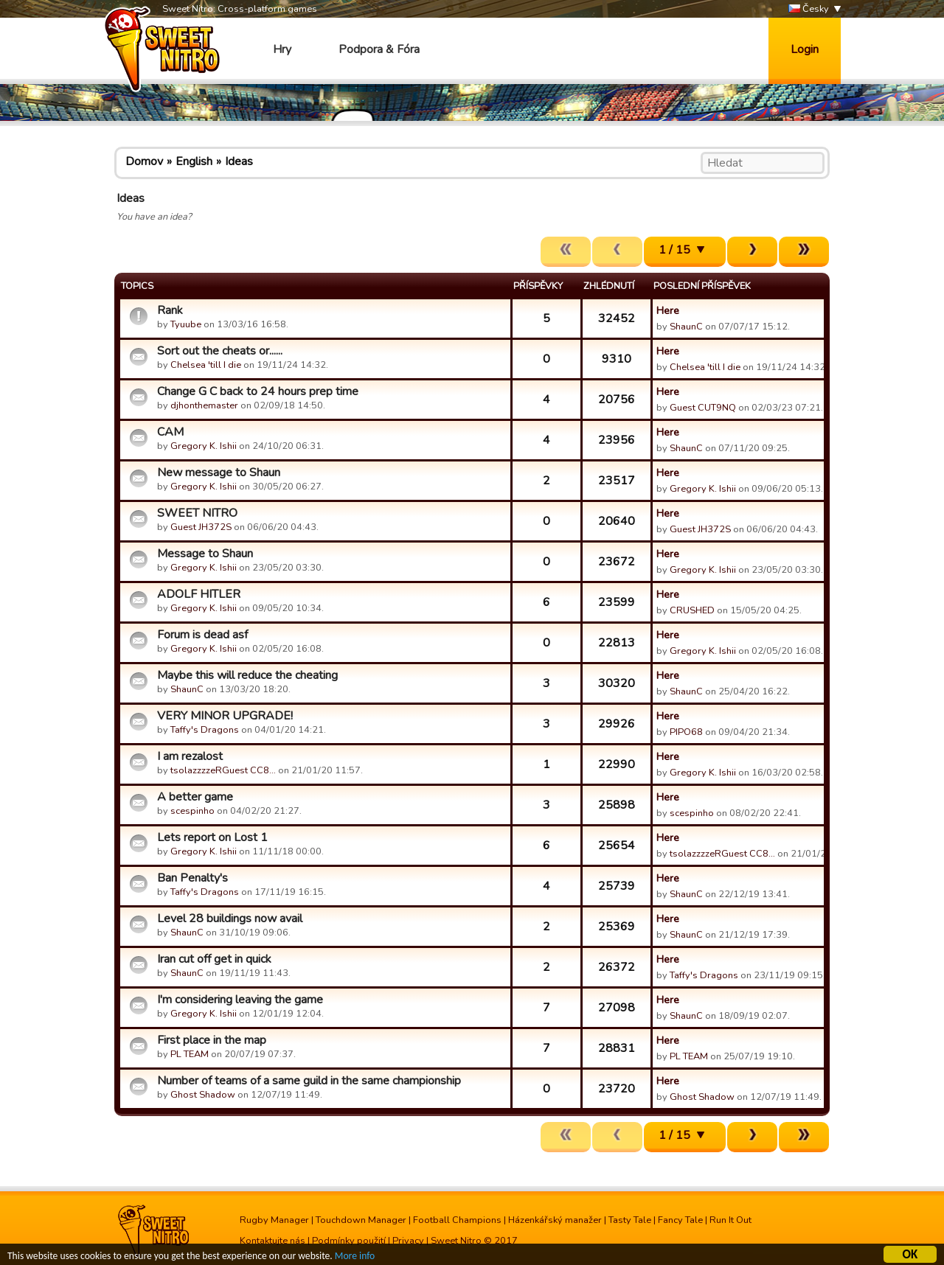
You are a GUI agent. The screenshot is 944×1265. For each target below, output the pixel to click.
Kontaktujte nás (272, 1240)
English (194, 161)
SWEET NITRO (197, 513)
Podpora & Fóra (379, 49)
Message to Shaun (205, 553)
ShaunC (686, 326)
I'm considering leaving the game (240, 999)
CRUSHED (692, 610)
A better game (195, 797)
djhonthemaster (204, 405)
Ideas (239, 161)
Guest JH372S (201, 527)
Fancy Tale (680, 1220)
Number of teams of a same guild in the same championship (309, 1081)
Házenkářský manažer (555, 1220)
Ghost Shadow (202, 1094)
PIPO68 (686, 732)
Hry (282, 49)
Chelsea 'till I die (205, 365)
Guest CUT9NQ (703, 407)
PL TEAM (189, 1054)
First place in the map (211, 1040)
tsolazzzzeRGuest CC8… (223, 770)
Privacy (408, 1240)
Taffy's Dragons (204, 729)
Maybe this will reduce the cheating (247, 675)
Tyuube (185, 324)
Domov (144, 161)
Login (805, 49)
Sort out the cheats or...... (219, 351)
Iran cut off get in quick (214, 959)
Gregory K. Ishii (203, 446)
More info (355, 1258)
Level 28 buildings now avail (229, 918)
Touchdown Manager (361, 1220)
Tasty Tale (629, 1220)
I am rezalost (190, 756)
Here (667, 310)
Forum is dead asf (202, 635)
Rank (170, 310)
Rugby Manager (274, 1220)
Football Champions (457, 1220)
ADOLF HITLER (198, 594)
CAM (170, 432)
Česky (808, 9)
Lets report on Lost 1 (212, 837)
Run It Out (730, 1220)
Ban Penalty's (192, 878)
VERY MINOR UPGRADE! (225, 716)
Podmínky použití (349, 1240)
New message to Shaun (218, 472)
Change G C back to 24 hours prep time (257, 391)
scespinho (192, 811)
